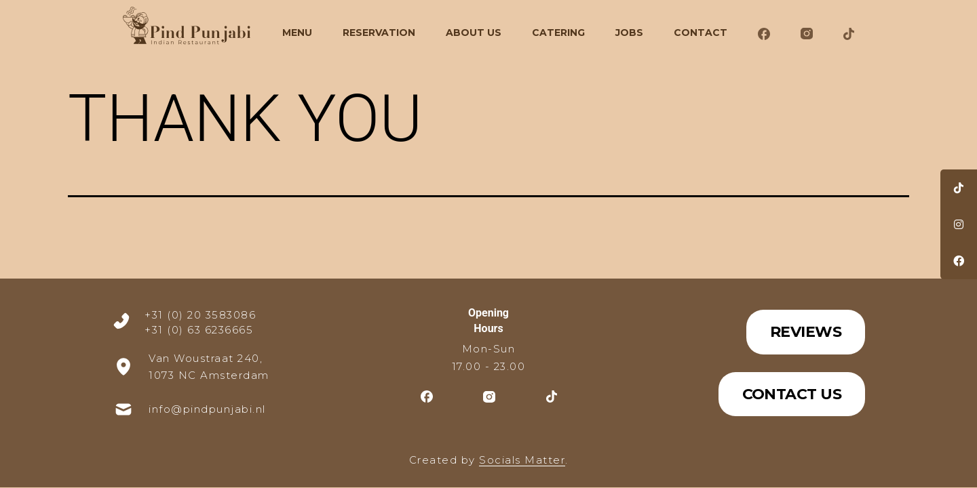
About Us (473, 32)
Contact (700, 32)
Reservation (379, 32)
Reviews (805, 332)
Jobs (629, 32)
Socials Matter (522, 459)
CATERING (558, 32)
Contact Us (792, 394)
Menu (297, 32)
